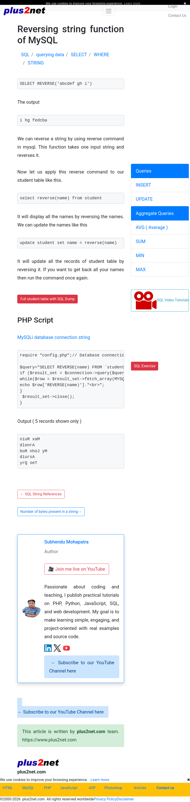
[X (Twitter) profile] (57, 648)
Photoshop (113, 788)
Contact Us (177, 15)
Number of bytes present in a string (51, 511)
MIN (140, 255)
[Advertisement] (160, 52)
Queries (143, 171)
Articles (140, 788)
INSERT (143, 185)
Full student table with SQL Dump (47, 299)
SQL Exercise (144, 366)
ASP (92, 788)
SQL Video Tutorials (161, 300)
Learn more (100, 780)
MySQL (28, 788)
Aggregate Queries (155, 213)
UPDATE (144, 199)
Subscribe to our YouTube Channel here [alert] (81, 667)
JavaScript (68, 788)
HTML (8, 788)
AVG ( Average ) (152, 227)
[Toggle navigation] (108, 11)
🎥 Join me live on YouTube (76, 569)
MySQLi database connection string (53, 337)
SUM (140, 241)
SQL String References (41, 494)
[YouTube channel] (66, 648)
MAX (141, 269)
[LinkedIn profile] (48, 648)
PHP (47, 788)
